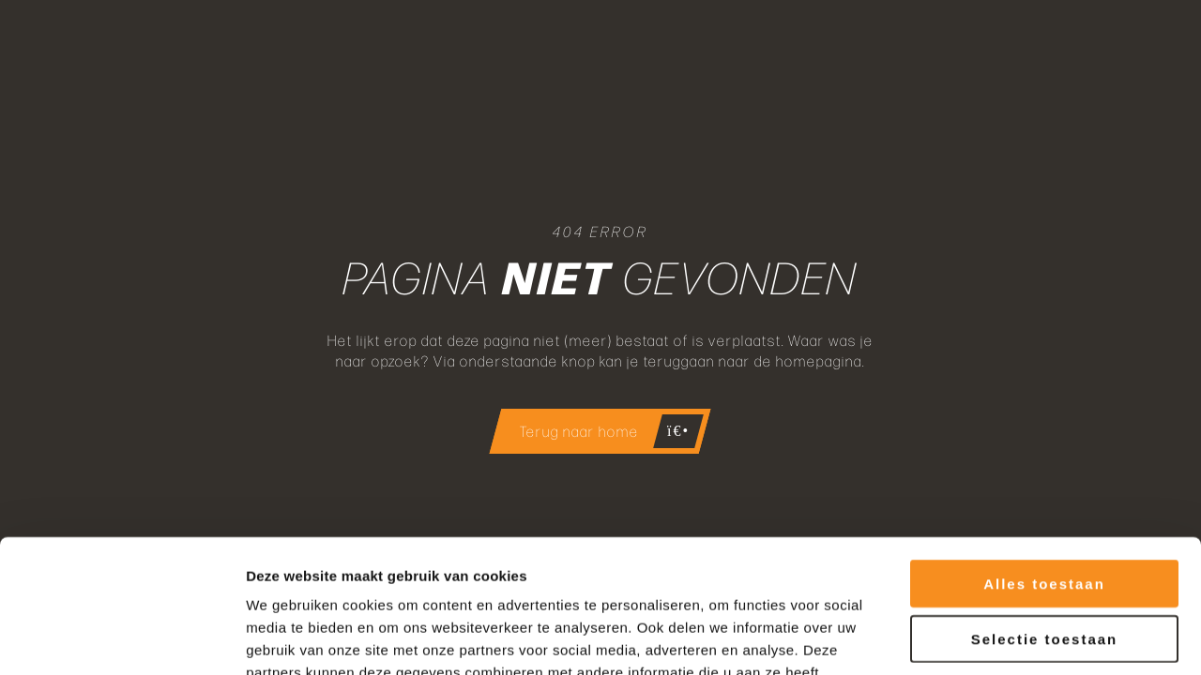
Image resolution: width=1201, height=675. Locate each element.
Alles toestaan (1044, 450)
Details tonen (1013, 638)
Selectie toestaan (1044, 506)
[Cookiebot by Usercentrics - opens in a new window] (121, 638)
